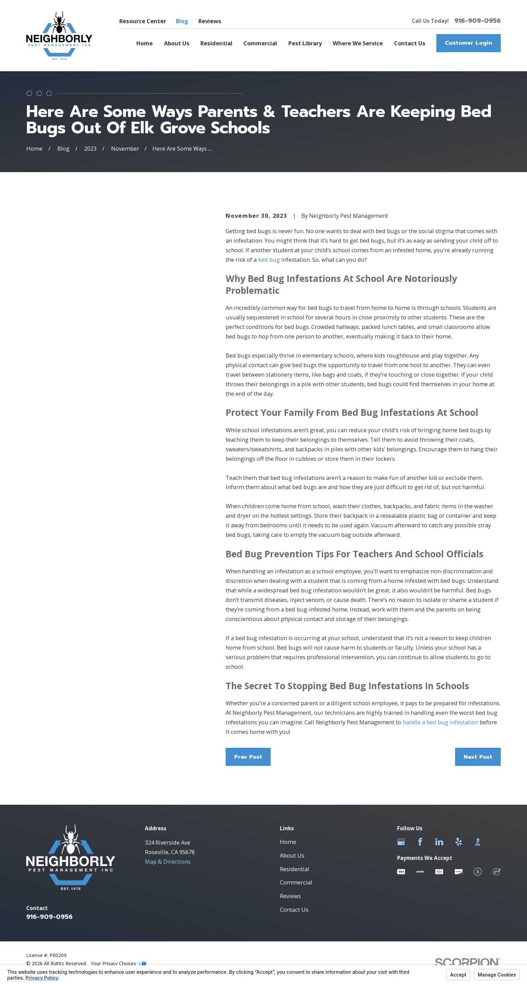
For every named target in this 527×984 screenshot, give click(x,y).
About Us (292, 855)
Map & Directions (168, 861)
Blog (182, 21)
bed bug (268, 259)
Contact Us (294, 909)
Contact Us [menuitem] (409, 43)
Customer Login (468, 43)
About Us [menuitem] (177, 43)
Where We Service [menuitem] (358, 43)
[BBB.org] (478, 842)
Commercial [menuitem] (260, 43)
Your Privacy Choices (118, 963)
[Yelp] (459, 842)
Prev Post (248, 757)
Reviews (209, 21)
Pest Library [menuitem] (305, 43)
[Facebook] (420, 842)
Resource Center (142, 21)
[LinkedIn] (439, 842)
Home (288, 842)
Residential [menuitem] (216, 43)
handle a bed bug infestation (440, 722)
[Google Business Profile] (401, 842)
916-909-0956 (477, 21)
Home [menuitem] (144, 43)
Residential (294, 869)
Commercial (296, 882)
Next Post (478, 757)
